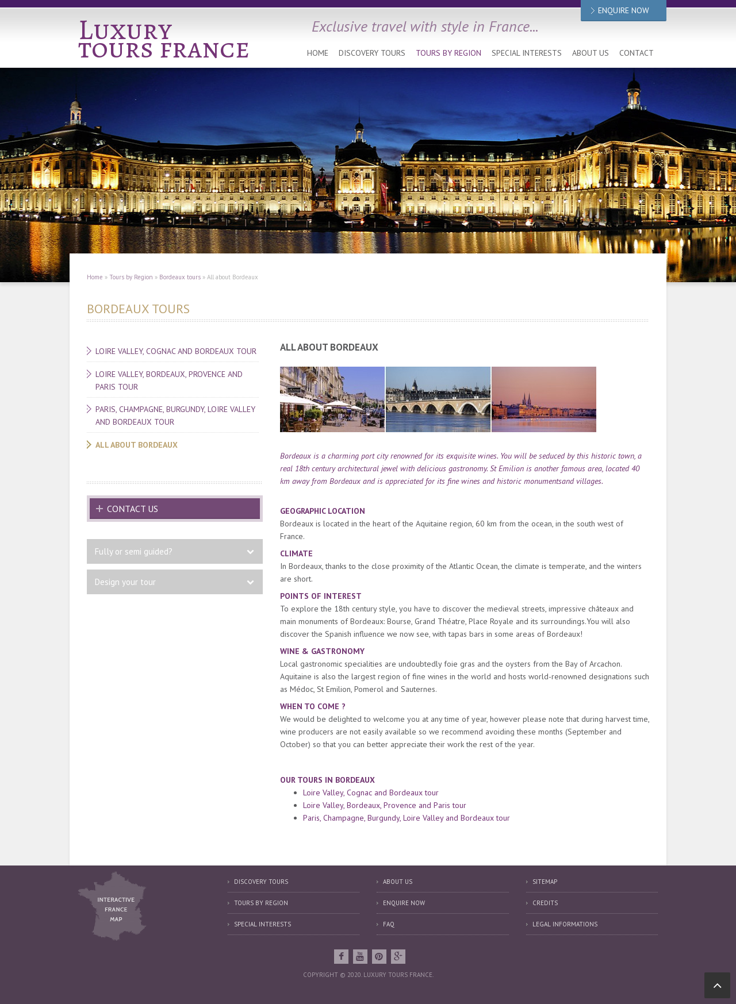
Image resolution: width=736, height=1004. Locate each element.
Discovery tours (372, 53)
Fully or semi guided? (133, 551)
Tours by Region (448, 53)
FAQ (388, 924)
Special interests (527, 53)
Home (317, 53)
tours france (164, 47)
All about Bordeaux (136, 445)
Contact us (132, 508)
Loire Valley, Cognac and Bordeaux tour (175, 351)
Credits (545, 903)
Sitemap (544, 882)
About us (590, 53)
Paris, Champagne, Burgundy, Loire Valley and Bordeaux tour (175, 415)
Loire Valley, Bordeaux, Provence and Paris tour (169, 380)
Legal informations (564, 924)
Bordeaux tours (180, 277)
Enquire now (404, 903)
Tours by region (261, 903)
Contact (636, 53)
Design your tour (125, 581)
